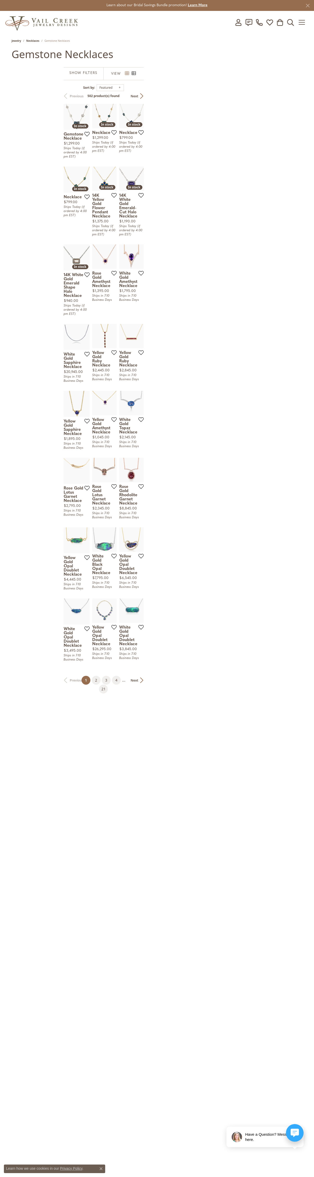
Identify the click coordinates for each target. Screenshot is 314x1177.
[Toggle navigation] (305, 22)
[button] (242, 22)
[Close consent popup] (101, 1168)
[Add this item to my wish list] (149, 179)
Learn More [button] (198, 5)
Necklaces (32, 41)
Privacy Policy (71, 1168)
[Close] (307, 5)
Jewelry (16, 41)
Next (293, 96)
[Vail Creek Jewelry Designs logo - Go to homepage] (42, 22)
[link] (253, 22)
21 (214, 903)
